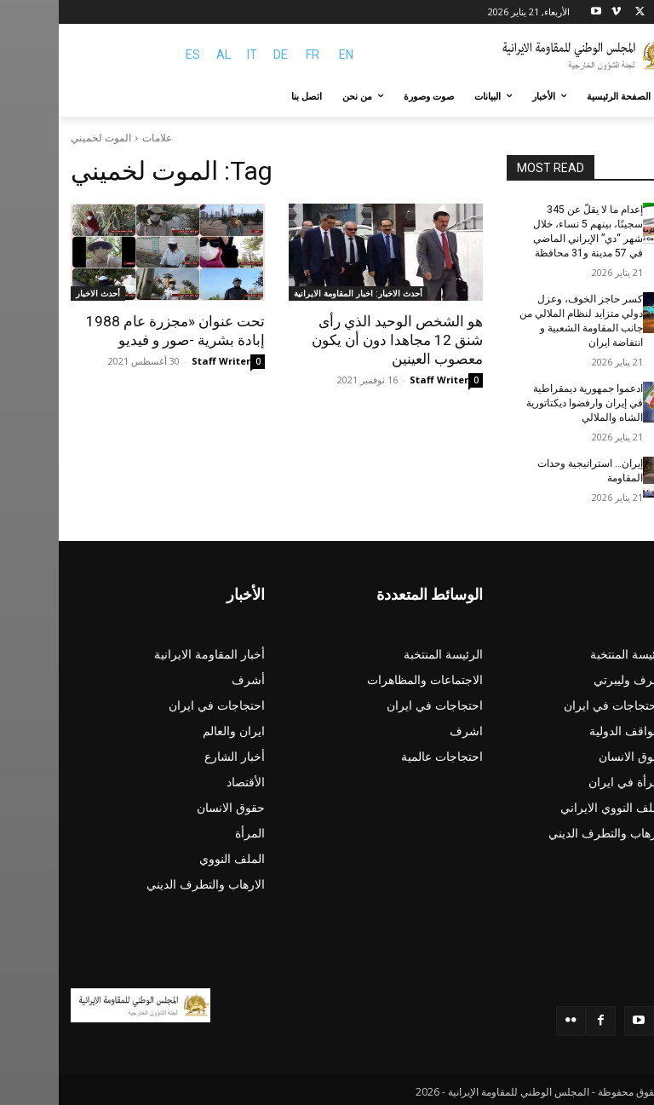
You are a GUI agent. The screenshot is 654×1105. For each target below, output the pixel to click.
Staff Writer (380, 379)
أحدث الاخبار (39, 293)
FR (254, 54)
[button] (622, 97)
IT (193, 54)
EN (287, 54)
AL (165, 54)
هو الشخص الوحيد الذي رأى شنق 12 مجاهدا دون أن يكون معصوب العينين (338, 340)
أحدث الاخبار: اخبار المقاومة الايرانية (299, 293)
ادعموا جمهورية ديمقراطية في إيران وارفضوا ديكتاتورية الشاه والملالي (526, 401)
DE (222, 54)
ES (134, 54)
